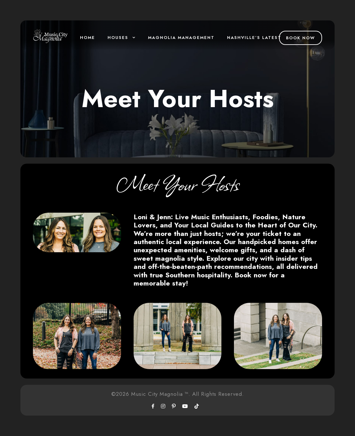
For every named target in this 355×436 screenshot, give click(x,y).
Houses (118, 38)
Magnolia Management (181, 38)
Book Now (300, 38)
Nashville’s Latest (254, 38)
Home (87, 38)
